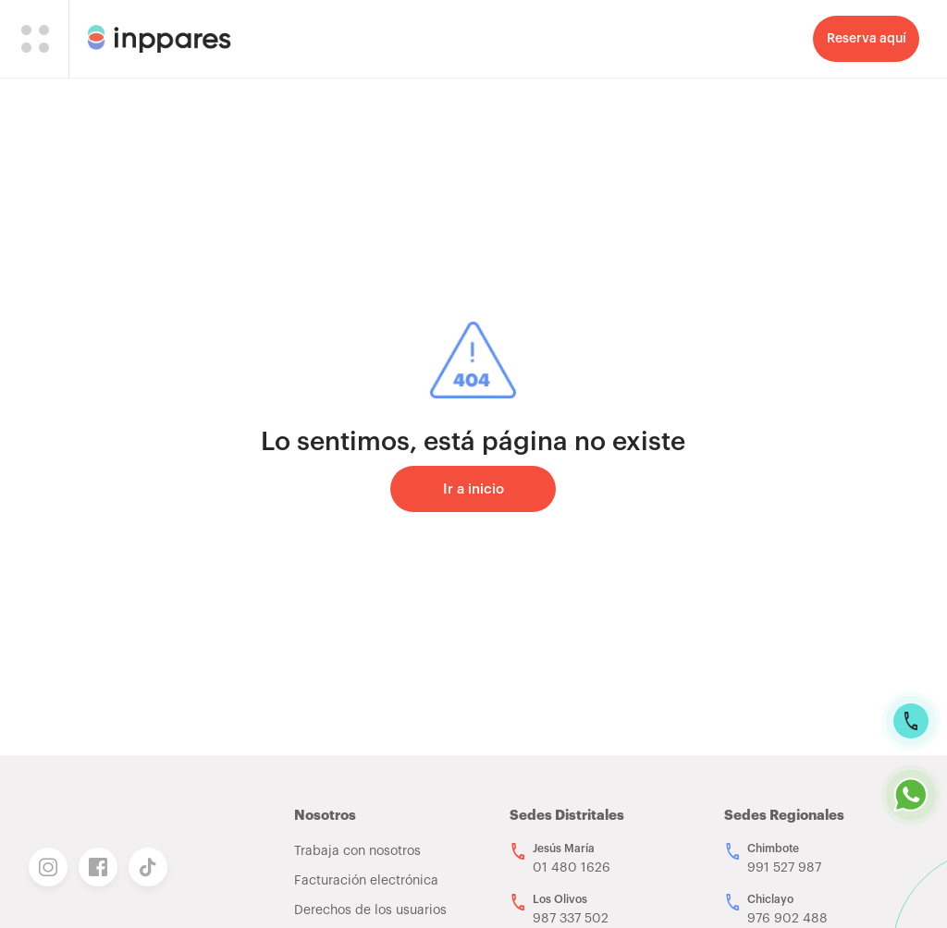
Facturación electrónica (366, 880)
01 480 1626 (571, 867)
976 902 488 (787, 918)
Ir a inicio (473, 489)
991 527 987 (784, 867)
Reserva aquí (866, 38)
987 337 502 (571, 918)
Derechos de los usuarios (370, 910)
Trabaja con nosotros (357, 851)
